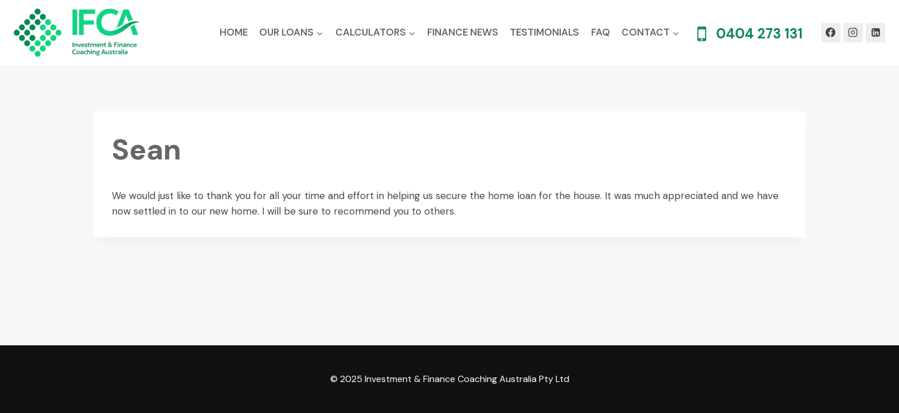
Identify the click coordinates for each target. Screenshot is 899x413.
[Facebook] (831, 32)
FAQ (600, 32)
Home (234, 32)
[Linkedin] (875, 32)
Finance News (462, 32)
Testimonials (544, 32)
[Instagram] (853, 32)
